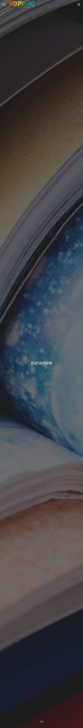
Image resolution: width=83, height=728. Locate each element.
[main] (41, 364)
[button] (4, 4)
